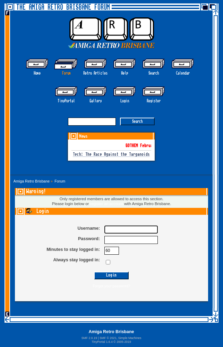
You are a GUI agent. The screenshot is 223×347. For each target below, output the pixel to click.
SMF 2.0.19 (89, 338)
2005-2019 (124, 342)
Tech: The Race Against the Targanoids (111, 154)
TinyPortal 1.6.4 (102, 342)
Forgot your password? (111, 286)
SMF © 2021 (108, 338)
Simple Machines (129, 338)
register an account (106, 204)
